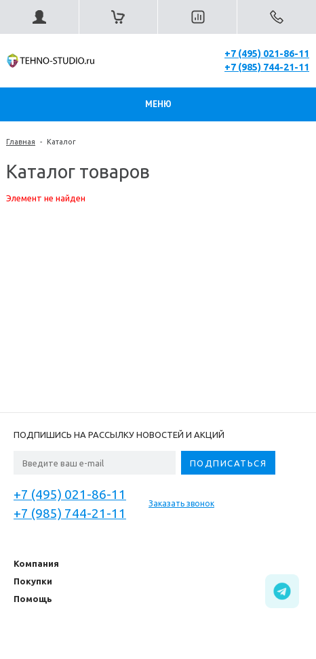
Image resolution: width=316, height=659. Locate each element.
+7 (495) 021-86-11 (266, 53)
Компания (36, 563)
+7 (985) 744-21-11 (266, 67)
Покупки (33, 581)
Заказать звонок (181, 503)
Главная (20, 142)
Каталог (61, 142)
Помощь (33, 598)
